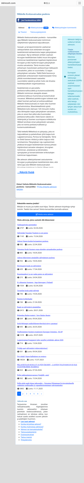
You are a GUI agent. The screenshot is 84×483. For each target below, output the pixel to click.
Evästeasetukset (27, 465)
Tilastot (22, 62)
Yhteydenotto (26, 470)
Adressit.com (8, 3)
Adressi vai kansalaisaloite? (32, 460)
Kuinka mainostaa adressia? (32, 457)
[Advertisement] (49, 25)
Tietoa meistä (26, 468)
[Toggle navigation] (80, 3)
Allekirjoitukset (38, 58)
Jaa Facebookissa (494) (29, 51)
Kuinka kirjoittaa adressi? (31, 454)
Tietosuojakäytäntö (38, 62)
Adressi (21, 58)
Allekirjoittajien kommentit (64, 58)
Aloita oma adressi (44, 245)
